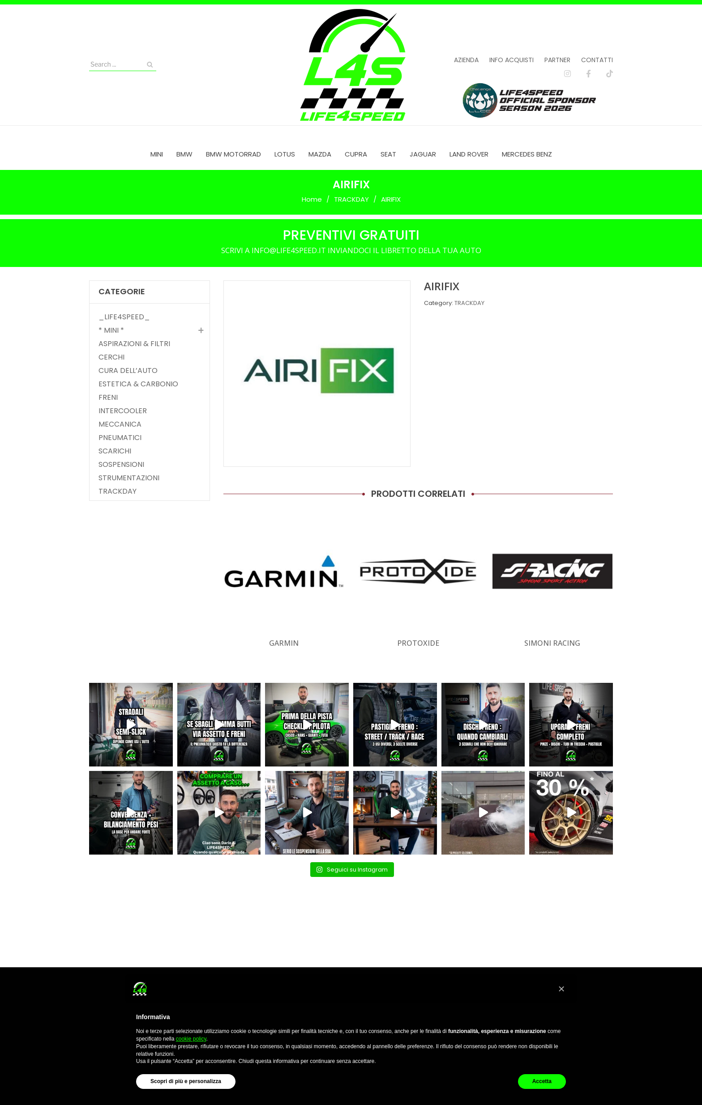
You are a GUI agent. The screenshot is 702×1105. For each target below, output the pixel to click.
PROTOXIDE (418, 643)
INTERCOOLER (122, 410)
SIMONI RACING (552, 643)
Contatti (597, 59)
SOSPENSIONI (121, 464)
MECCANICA (119, 424)
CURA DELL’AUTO (128, 370)
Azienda (466, 59)
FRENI (108, 397)
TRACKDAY (351, 199)
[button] (561, 989)
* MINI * (111, 330)
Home (312, 199)
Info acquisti (511, 59)
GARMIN (284, 643)
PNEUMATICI (119, 437)
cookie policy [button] (191, 1039)
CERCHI (111, 357)
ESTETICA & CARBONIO (138, 384)
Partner (557, 59)
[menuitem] (157, 154)
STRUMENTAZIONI (128, 478)
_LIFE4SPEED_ (124, 317)
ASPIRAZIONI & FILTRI (134, 343)
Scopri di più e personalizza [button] (185, 1081)
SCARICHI (114, 451)
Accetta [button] (542, 1081)
